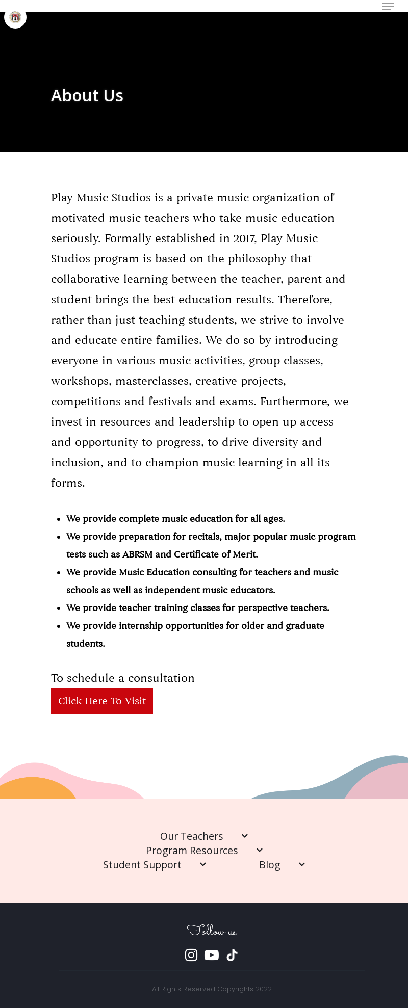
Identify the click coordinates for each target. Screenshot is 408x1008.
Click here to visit (102, 701)
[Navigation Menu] (388, 7)
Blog (282, 864)
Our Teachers (204, 836)
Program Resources (204, 850)
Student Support (154, 864)
